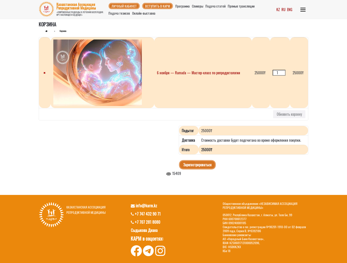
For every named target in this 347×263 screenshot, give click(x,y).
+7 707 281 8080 (145, 222)
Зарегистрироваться (197, 164)
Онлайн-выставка (143, 13)
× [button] (44, 72)
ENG (289, 9)
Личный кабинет (124, 6)
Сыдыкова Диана (144, 230)
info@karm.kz (144, 205)
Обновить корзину (289, 114)
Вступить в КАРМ (157, 6)
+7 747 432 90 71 (146, 214)
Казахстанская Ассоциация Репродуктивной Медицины (76, 6)
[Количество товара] (279, 73)
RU (283, 9)
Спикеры (197, 6)
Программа (182, 6)
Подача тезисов (119, 13)
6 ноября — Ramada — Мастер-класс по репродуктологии (198, 72)
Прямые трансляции (241, 6)
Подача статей (215, 6)
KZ (278, 9)
